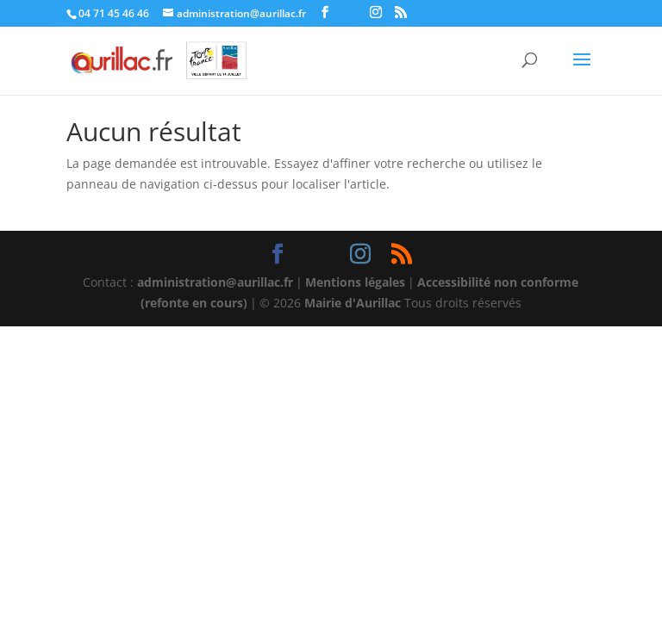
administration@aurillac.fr (215, 282)
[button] (582, 70)
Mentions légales (355, 282)
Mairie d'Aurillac (352, 302)
